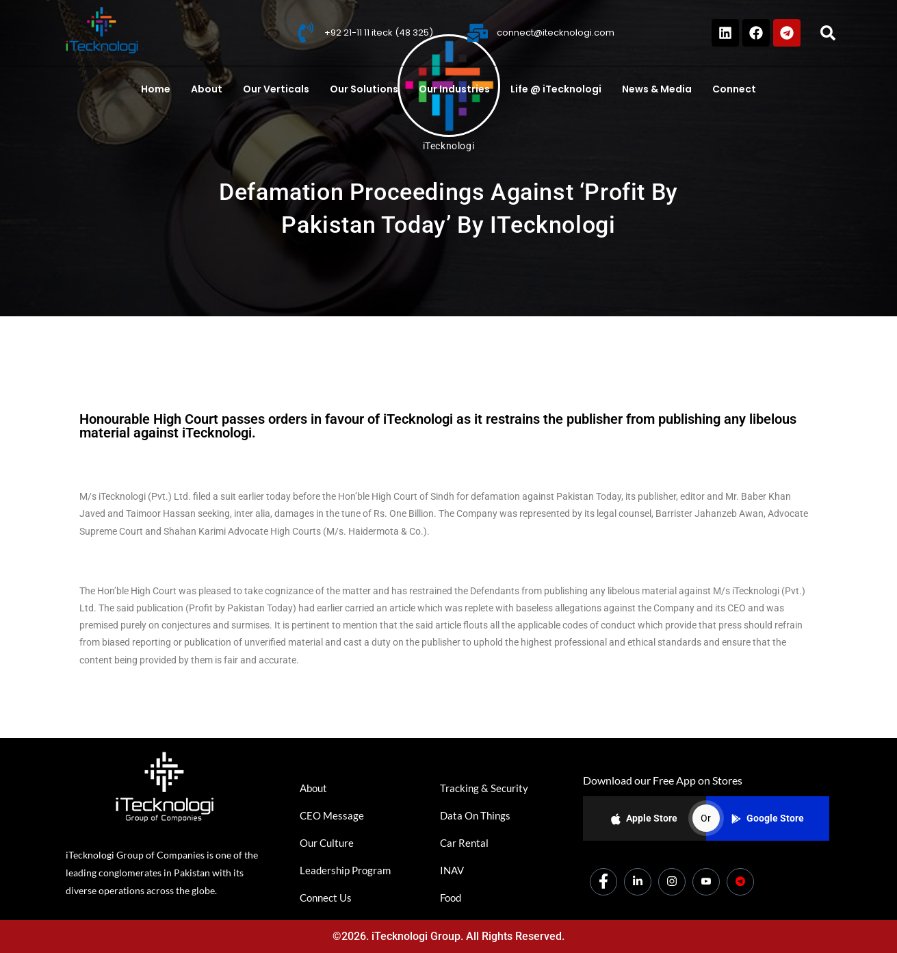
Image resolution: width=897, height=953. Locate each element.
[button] (828, 33)
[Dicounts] (740, 881)
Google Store (767, 818)
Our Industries (454, 89)
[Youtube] (706, 881)
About (206, 89)
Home (155, 89)
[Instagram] (672, 881)
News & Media (657, 89)
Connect (734, 89)
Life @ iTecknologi (555, 89)
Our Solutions (364, 89)
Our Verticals (276, 89)
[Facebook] (603, 881)
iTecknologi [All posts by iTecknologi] (449, 145)
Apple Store (644, 819)
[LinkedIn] (637, 881)
